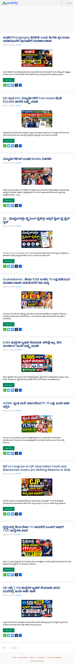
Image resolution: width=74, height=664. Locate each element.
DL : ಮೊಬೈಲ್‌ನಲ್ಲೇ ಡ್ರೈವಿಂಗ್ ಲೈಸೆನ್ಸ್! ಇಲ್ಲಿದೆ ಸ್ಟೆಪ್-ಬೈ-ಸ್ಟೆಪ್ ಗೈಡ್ (36, 220)
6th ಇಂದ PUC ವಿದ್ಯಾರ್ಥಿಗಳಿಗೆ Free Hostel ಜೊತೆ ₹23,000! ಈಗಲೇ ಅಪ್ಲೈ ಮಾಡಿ (32, 100)
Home (15, 657)
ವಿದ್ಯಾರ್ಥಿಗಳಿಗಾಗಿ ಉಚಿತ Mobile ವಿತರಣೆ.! (27, 159)
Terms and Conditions (54, 657)
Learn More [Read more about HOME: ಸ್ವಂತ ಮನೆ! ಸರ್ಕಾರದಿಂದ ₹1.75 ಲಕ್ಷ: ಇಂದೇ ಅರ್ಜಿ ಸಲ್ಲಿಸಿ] (9, 448)
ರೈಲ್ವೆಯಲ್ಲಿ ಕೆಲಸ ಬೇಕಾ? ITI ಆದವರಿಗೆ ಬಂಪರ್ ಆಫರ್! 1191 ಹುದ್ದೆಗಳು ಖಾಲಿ (33, 528)
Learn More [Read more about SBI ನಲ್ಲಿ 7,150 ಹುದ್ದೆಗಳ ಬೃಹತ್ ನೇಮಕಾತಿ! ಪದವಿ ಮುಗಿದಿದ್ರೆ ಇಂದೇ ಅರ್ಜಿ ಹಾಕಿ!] (9, 630)
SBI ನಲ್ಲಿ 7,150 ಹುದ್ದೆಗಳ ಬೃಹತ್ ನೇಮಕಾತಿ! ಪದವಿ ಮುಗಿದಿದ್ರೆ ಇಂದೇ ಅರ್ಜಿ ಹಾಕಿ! (31, 589)
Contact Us (41, 657)
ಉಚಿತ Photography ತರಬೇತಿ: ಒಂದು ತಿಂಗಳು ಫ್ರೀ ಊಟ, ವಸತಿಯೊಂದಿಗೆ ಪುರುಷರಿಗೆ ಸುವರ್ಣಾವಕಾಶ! (36, 39)
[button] (61, 3)
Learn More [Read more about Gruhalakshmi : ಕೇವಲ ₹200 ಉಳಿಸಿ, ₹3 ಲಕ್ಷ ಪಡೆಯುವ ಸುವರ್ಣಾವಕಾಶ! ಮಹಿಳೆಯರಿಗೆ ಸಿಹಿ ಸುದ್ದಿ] (9, 324)
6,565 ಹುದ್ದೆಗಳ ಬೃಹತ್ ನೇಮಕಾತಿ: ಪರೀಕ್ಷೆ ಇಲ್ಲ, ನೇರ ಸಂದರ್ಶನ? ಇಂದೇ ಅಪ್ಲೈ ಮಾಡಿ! (32, 344)
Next (16, 648)
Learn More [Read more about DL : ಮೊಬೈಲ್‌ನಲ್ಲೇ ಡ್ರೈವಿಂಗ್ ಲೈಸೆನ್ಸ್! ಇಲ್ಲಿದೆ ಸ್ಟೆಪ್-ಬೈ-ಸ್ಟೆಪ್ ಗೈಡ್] (9, 261)
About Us (33, 657)
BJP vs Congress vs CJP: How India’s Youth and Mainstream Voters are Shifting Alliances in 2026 (36, 468)
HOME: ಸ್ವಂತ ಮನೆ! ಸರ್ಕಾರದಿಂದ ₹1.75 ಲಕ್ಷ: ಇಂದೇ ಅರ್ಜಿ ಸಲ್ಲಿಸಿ (36, 405)
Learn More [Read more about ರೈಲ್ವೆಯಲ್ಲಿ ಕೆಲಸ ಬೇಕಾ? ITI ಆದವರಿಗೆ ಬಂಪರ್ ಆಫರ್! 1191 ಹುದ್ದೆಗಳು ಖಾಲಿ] (9, 570)
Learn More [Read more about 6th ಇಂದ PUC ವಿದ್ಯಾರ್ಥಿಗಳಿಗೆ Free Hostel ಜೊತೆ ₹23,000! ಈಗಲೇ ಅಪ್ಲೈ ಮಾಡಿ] (9, 141)
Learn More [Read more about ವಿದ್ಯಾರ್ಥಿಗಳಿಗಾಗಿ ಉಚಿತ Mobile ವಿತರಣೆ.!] (9, 200)
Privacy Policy (23, 657)
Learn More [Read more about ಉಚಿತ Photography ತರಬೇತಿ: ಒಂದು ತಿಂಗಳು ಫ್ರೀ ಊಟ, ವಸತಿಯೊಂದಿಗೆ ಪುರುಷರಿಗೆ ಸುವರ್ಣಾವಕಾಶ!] (9, 80)
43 (11, 648)
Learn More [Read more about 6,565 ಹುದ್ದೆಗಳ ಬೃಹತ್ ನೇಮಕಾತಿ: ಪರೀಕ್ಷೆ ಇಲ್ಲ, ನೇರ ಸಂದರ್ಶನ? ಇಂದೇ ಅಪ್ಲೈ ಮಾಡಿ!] (9, 385)
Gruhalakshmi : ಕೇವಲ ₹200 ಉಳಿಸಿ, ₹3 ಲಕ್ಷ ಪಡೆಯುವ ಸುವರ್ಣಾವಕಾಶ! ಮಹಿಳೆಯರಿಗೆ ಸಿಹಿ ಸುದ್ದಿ (36, 281)
